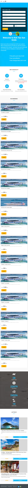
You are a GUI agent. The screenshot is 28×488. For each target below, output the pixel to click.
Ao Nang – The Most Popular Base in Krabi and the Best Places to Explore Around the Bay (13, 453)
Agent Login (15, 486)
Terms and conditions (4, 486)
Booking (4, 119)
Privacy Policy (10, 486)
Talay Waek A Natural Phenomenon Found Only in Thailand (12, 430)
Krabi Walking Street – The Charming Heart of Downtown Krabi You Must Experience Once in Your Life (13, 474)
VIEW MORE (20, 458)
